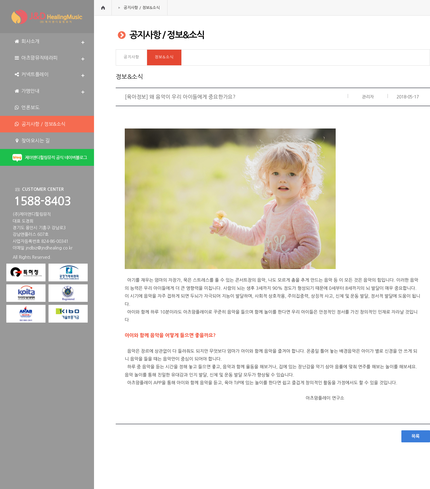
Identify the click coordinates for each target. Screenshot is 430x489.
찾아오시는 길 (32, 140)
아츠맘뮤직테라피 (36, 57)
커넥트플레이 (31, 74)
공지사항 (131, 57)
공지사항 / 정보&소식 (142, 8)
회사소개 (26, 41)
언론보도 (26, 107)
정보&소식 (164, 57)
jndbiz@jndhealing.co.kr (49, 248)
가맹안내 (26, 91)
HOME (103, 7)
